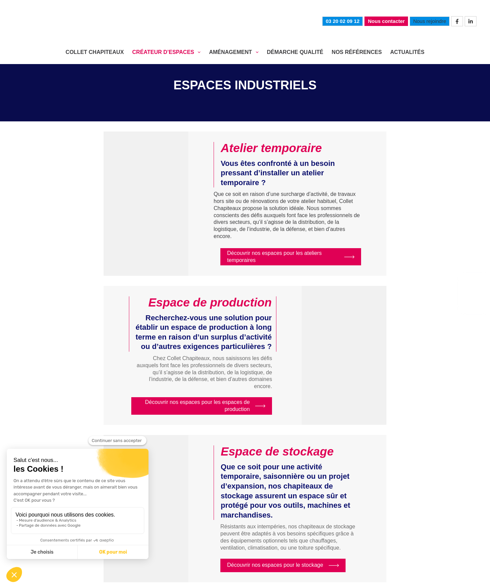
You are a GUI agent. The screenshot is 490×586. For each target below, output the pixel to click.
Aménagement (320, 546)
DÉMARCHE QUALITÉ (295, 52)
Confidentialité (242, 576)
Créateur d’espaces (266, 546)
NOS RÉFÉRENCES (357, 52)
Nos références (426, 546)
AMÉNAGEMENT (235, 52)
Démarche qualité (371, 546)
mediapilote (406, 576)
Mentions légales (198, 576)
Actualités (407, 52)
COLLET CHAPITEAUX (94, 52)
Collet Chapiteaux (204, 546)
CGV (269, 576)
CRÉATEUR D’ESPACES (167, 52)
